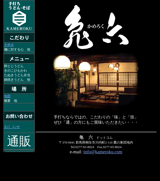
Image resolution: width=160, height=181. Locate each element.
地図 (7, 96)
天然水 (9, 45)
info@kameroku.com (103, 151)
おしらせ (12, 127)
